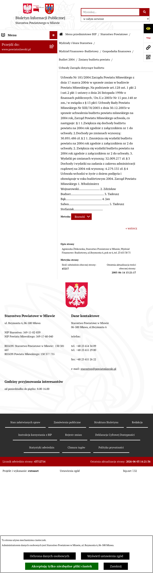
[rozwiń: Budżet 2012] (54, 424)
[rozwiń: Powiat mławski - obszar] (54, 88)
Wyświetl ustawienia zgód (105, 556)
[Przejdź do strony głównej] (40, 15)
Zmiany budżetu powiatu (94, 59)
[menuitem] (28, 53)
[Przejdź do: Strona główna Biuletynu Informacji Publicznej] (61, 34)
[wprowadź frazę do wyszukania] (110, 12)
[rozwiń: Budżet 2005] (54, 333)
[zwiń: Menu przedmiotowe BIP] (54, 43)
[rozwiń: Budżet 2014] (54, 484)
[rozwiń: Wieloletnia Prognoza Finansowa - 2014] (54, 494)
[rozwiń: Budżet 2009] (54, 374)
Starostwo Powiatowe (114, 34)
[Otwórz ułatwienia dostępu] (148, 28)
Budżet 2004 (67, 59)
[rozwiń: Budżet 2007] (54, 353)
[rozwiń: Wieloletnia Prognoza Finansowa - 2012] (54, 434)
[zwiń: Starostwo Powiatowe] (54, 109)
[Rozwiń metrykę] (81, 216)
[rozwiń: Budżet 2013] (54, 454)
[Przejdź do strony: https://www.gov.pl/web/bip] (148, 38)
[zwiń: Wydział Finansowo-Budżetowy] (54, 204)
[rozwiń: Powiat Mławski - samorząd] (54, 98)
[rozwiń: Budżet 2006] (54, 343)
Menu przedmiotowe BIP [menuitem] (19, 43)
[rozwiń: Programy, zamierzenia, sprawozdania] (54, 73)
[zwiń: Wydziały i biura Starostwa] (54, 154)
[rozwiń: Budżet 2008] (54, 363)
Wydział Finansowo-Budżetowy (79, 51)
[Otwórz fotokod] (148, 57)
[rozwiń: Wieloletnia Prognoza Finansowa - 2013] (54, 464)
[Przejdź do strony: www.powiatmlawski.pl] (148, 47)
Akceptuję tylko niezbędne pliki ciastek (61, 566)
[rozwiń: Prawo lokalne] (54, 63)
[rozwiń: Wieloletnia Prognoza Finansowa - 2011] (54, 404)
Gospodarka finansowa (116, 51)
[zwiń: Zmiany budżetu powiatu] (54, 254)
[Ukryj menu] (53, 35)
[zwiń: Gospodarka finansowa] (54, 219)
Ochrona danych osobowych (49, 556)
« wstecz (131, 228)
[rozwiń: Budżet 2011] (54, 394)
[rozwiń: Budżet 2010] (54, 384)
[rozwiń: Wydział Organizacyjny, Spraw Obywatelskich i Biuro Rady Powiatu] (54, 169)
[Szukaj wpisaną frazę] (144, 12)
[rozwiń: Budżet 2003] (54, 234)
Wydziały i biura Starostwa (75, 43)
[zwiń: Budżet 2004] (54, 244)
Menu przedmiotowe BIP (81, 34)
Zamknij (116, 566)
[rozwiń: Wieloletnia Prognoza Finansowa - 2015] (54, 524)
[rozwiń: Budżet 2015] (54, 514)
